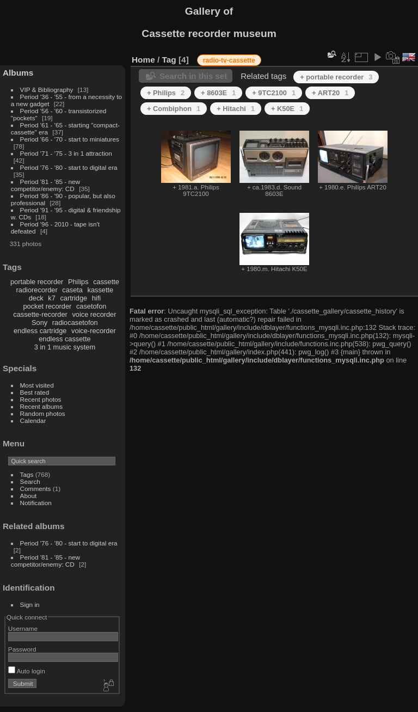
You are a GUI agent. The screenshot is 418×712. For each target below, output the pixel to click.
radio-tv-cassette (229, 60)
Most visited (37, 385)
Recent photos (41, 399)
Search (30, 481)
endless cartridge (40, 331)
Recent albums (41, 406)
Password (22, 649)
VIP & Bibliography (47, 89)
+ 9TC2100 (274, 93)
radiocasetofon (75, 322)
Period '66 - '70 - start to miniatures (69, 139)
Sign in (30, 604)
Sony (39, 322)
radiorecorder (37, 290)
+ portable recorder (336, 77)
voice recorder (94, 314)
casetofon (91, 306)
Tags (27, 474)
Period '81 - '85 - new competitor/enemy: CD (45, 185)
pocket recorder (47, 306)
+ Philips (166, 93)
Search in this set (193, 76)
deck (36, 298)
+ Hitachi (236, 109)
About (28, 495)
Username (23, 628)
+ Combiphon (173, 109)
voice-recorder (93, 331)
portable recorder (36, 282)
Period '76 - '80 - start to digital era (69, 167)
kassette (101, 290)
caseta (72, 290)
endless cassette (64, 339)
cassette (106, 282)
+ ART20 (330, 93)
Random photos (42, 413)
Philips (78, 282)
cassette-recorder (40, 314)
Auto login (26, 670)
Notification (36, 502)
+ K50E (287, 109)
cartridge (73, 298)
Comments (35, 488)
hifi (96, 298)
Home (143, 59)
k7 (52, 298)
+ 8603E (218, 93)
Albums (18, 72)
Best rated (35, 392)
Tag (169, 59)
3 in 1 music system (64, 347)
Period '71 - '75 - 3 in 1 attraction (66, 153)
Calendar (33, 420)
